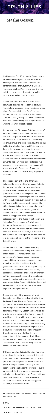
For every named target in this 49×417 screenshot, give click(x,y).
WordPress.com (9, 396)
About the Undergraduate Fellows (22, 407)
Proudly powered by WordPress (16, 393)
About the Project (14, 412)
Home (6, 402)
